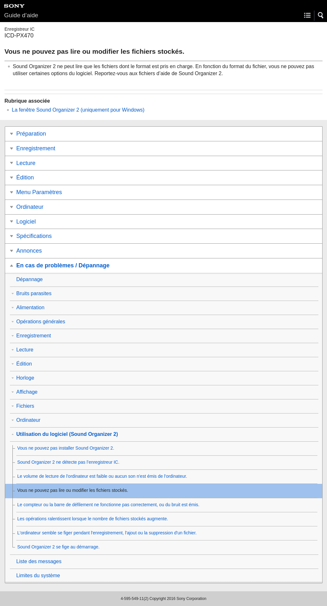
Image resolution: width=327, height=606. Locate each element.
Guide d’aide (21, 15)
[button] (320, 15)
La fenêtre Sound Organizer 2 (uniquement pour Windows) (78, 110)
